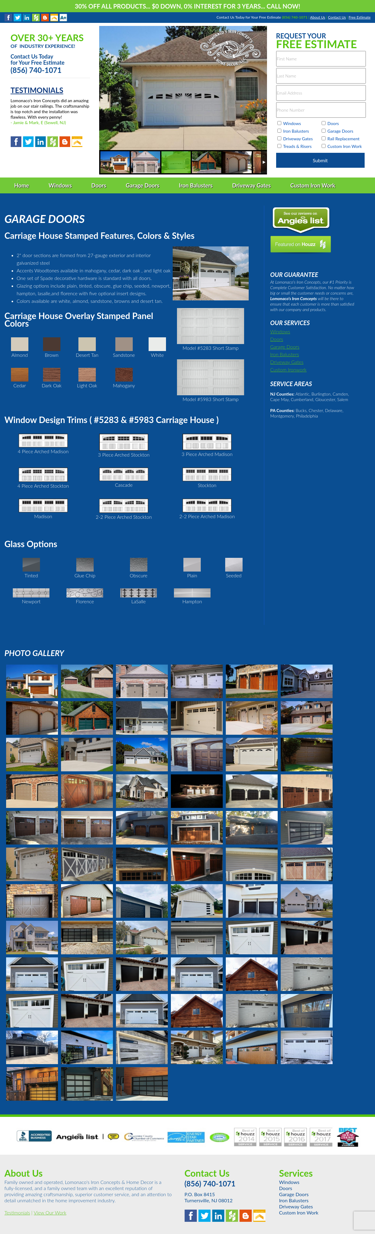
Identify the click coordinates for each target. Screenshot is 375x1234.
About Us (317, 17)
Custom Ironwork (288, 369)
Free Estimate (360, 17)
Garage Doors (285, 347)
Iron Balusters (284, 354)
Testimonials (17, 1212)
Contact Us (337, 17)
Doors (276, 339)
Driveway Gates (287, 362)
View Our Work (50, 1212)
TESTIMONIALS (37, 90)
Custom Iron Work (299, 1212)
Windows (280, 331)
